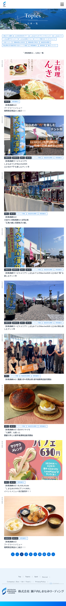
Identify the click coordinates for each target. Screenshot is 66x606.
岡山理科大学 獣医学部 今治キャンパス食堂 (15, 45)
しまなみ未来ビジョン (26, 39)
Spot (36, 582)
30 (49, 554)
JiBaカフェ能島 (7, 36)
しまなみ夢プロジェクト (10, 39)
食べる (7, 101)
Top (19, 582)
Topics (27, 582)
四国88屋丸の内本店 (19, 42)
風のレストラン (52, 45)
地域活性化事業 (45, 42)
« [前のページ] (12, 554)
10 (40, 554)
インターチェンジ (50, 39)
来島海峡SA (33, 45)
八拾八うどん (7, 42)
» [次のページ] (53, 554)
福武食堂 (42, 45)
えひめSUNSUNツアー (21, 36)
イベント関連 (39, 39)
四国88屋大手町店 (33, 42)
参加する (15, 158)
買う (22, 158)
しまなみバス (58, 36)
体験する (7, 158)
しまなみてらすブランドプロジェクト (41, 36)
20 (44, 554)
